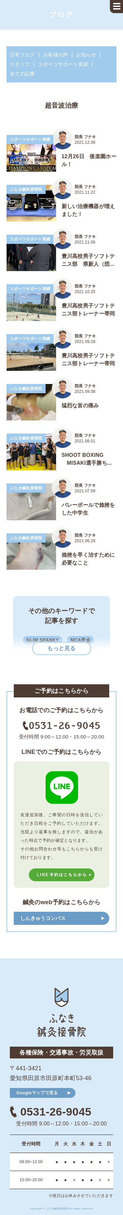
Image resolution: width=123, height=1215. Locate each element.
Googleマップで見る (37, 1092)
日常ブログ (22, 54)
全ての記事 (22, 73)
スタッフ (20, 64)
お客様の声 (55, 54)
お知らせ (86, 54)
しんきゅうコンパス (43, 918)
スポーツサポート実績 (63, 64)
